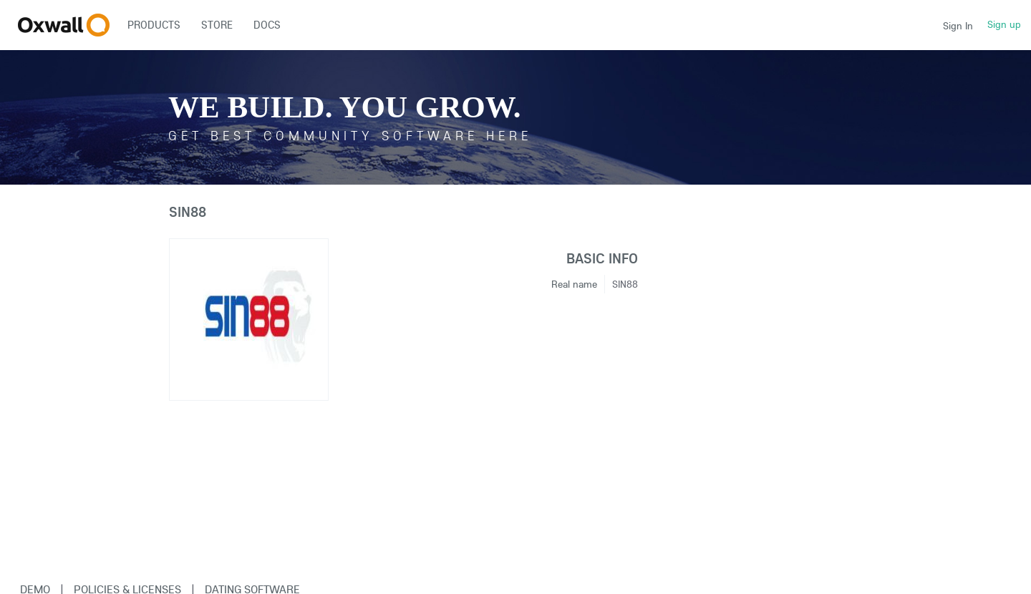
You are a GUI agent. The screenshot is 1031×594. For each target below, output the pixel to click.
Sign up (1004, 24)
